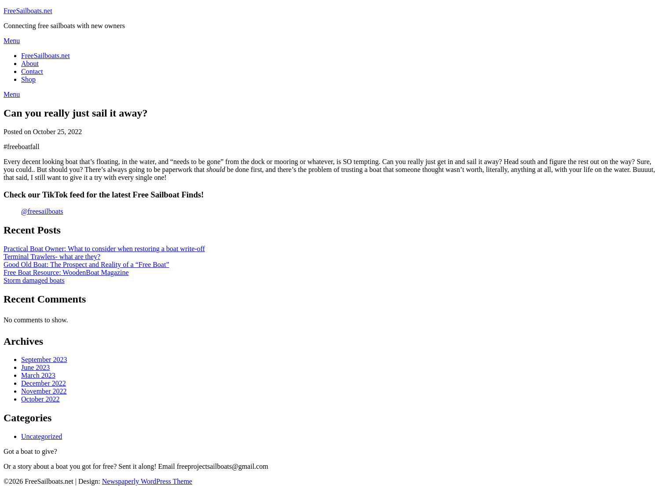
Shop (28, 79)
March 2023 (38, 375)
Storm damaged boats (34, 280)
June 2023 (35, 367)
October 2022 (40, 399)
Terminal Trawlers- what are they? (52, 256)
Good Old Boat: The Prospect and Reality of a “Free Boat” (86, 264)
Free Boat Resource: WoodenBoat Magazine (66, 272)
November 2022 (44, 391)
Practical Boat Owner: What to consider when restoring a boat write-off (104, 248)
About (30, 63)
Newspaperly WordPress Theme (147, 481)
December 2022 (43, 383)
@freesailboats (42, 211)
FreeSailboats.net (28, 11)
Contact (32, 71)
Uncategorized (41, 436)
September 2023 (44, 359)
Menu (12, 40)
